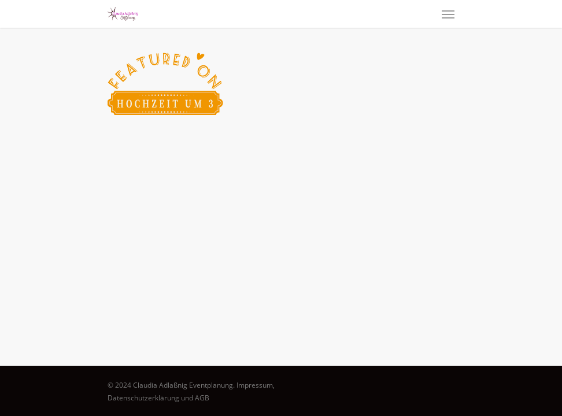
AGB (202, 398)
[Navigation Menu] (448, 14)
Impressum (254, 385)
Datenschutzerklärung (143, 398)
